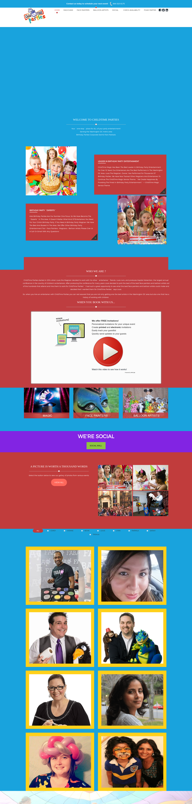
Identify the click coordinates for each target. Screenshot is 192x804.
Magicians (68, 10)
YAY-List (133, 372)
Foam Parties (150, 10)
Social (115, 10)
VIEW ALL (59, 482)
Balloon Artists (100, 10)
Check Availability (131, 10)
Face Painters (83, 10)
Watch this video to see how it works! (109, 353)
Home (57, 10)
